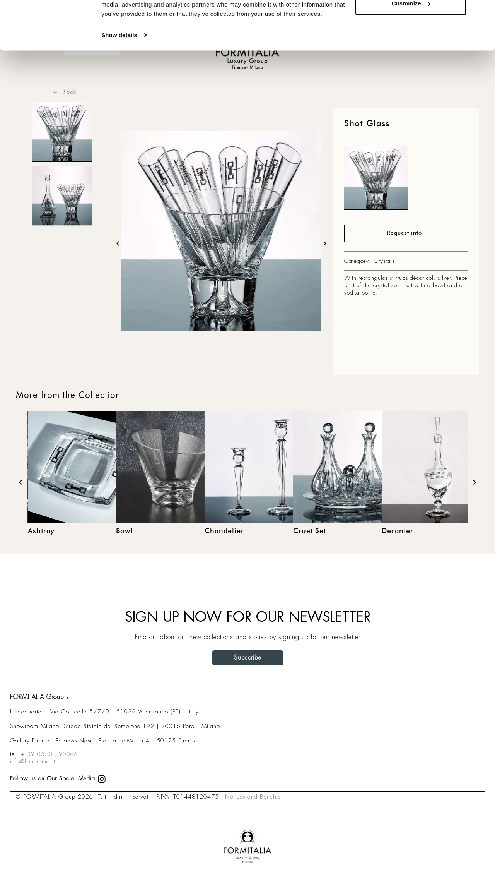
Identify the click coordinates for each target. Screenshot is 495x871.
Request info (404, 233)
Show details (119, 77)
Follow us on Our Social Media (58, 778)
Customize (411, 46)
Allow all (411, 20)
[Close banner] (483, 12)
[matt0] (376, 180)
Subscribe (247, 657)
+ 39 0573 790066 (49, 754)
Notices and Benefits (252, 797)
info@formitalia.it (32, 761)
